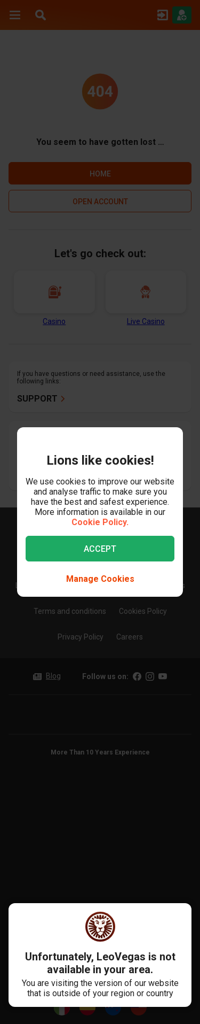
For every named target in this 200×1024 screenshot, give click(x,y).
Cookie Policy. (100, 522)
